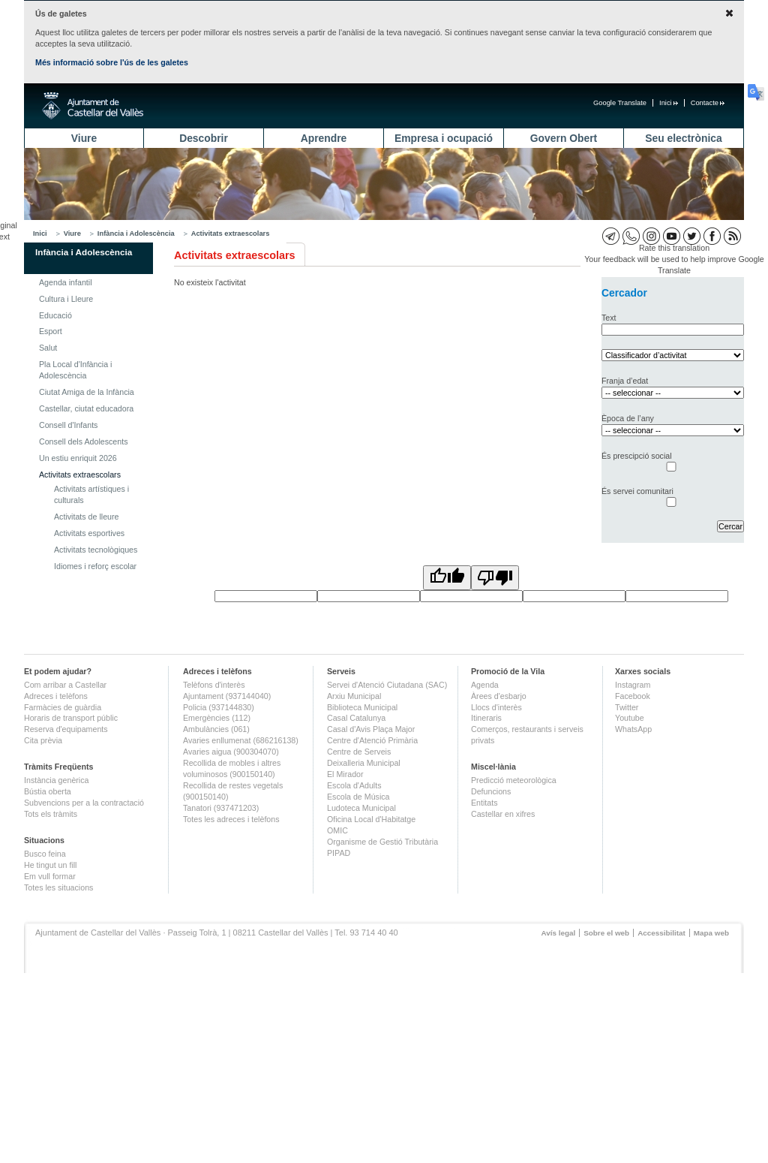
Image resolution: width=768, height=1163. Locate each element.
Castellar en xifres (503, 813)
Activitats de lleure (86, 516)
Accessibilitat (662, 933)
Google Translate (619, 103)
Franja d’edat (625, 380)
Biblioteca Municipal (362, 707)
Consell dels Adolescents (83, 441)
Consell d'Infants (68, 424)
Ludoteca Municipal (361, 807)
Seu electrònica (683, 138)
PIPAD (338, 852)
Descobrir (203, 138)
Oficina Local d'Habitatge (371, 819)
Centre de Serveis (359, 751)
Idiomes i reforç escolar (95, 566)
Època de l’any (628, 418)
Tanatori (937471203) (221, 807)
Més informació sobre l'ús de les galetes (111, 62)
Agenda (485, 684)
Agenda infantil (65, 282)
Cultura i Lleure (66, 298)
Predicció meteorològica (513, 780)
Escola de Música (358, 796)
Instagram (632, 684)
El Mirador (345, 774)
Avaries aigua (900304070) (231, 751)
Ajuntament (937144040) (227, 696)
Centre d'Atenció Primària (372, 740)
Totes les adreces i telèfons (231, 819)
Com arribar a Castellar (65, 684)
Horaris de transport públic (71, 717)
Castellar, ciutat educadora (86, 408)
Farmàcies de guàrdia (62, 707)
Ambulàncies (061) (216, 729)
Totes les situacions (58, 887)
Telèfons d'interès (214, 684)
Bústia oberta (47, 791)
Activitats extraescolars (230, 233)
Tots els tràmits (50, 813)
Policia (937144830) (218, 707)
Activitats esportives (89, 533)
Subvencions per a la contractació (84, 802)
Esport (50, 331)
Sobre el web (606, 933)
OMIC (337, 830)
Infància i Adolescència (136, 233)
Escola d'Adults (354, 785)
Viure (84, 138)
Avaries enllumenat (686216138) (240, 740)
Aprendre (324, 138)
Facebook (632, 696)
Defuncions (491, 791)
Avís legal (558, 933)
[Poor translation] (495, 577)
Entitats (484, 802)
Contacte (707, 103)
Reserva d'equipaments (66, 729)
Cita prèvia (43, 740)
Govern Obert (563, 138)
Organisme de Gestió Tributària (382, 841)
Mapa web (711, 933)
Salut (48, 347)
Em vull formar (50, 876)
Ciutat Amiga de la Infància (86, 391)
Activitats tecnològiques (95, 549)
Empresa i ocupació (443, 138)
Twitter (626, 707)
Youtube (629, 717)
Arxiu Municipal (354, 696)
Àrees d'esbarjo (498, 696)
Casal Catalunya (356, 717)
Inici (668, 103)
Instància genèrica (56, 780)
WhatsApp (633, 729)
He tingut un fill (50, 864)
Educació (55, 315)
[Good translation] (447, 577)
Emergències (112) (216, 717)
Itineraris (486, 717)
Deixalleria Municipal (363, 762)
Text (609, 317)
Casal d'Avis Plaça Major (371, 729)
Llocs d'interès (496, 707)
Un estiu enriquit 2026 (78, 457)
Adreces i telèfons (56, 696)
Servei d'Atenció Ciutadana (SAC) (387, 684)
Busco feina (45, 853)
